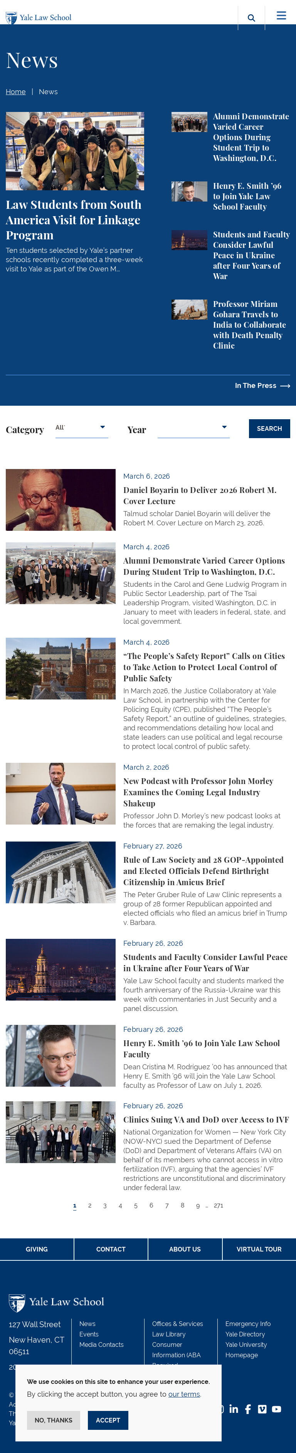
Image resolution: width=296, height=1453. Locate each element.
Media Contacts (101, 1344)
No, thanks (53, 1420)
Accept (108, 1420)
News (48, 92)
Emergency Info (248, 1324)
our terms (184, 1394)
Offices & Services (177, 1324)
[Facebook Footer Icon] (248, 1410)
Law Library (169, 1334)
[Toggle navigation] (281, 15)
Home (16, 92)
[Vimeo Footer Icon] (262, 1410)
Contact (111, 1249)
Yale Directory (245, 1334)
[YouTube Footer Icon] (276, 1410)
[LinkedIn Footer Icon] (234, 1410)
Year (137, 430)
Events (89, 1334)
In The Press (255, 385)
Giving (37, 1249)
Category (25, 430)
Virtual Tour (259, 1249)
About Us (185, 1249)
